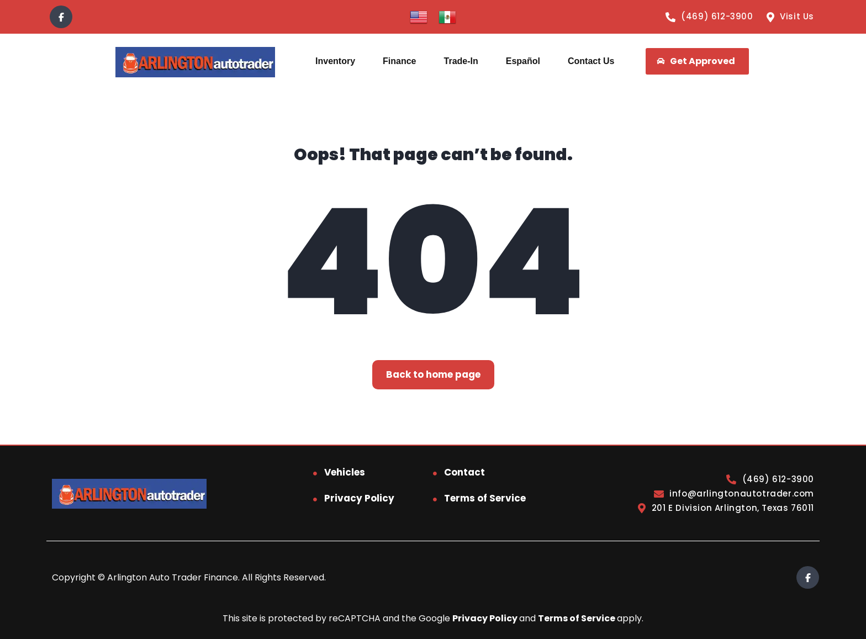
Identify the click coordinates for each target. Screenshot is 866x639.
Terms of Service (485, 498)
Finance (399, 61)
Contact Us (591, 61)
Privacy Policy (359, 498)
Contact (464, 472)
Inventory (335, 61)
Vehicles (344, 472)
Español (523, 61)
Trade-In (461, 61)
